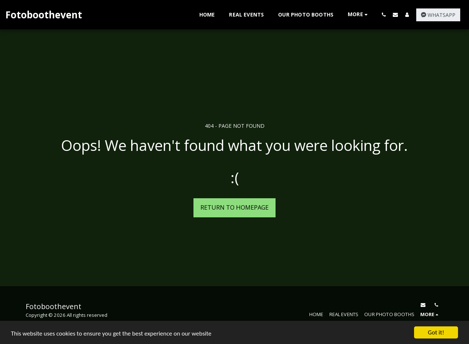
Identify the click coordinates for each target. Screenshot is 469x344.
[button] (383, 14)
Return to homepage (234, 207)
